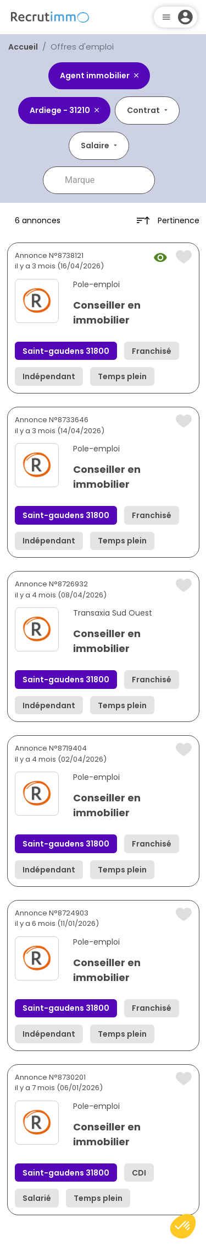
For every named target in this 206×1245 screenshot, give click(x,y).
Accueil (23, 46)
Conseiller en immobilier (107, 312)
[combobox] (106, 180)
